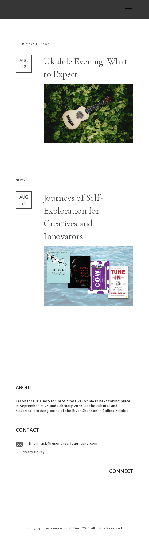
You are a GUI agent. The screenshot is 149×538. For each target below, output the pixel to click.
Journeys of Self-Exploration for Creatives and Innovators (73, 217)
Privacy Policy (33, 452)
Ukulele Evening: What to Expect (85, 68)
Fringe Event (28, 44)
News (44, 44)
